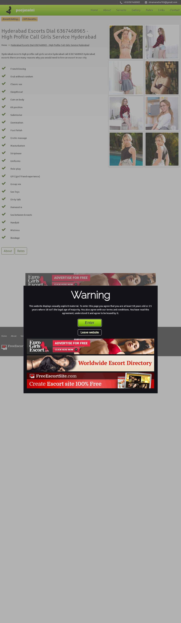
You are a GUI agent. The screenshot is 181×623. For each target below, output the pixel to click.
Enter (90, 322)
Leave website (90, 332)
